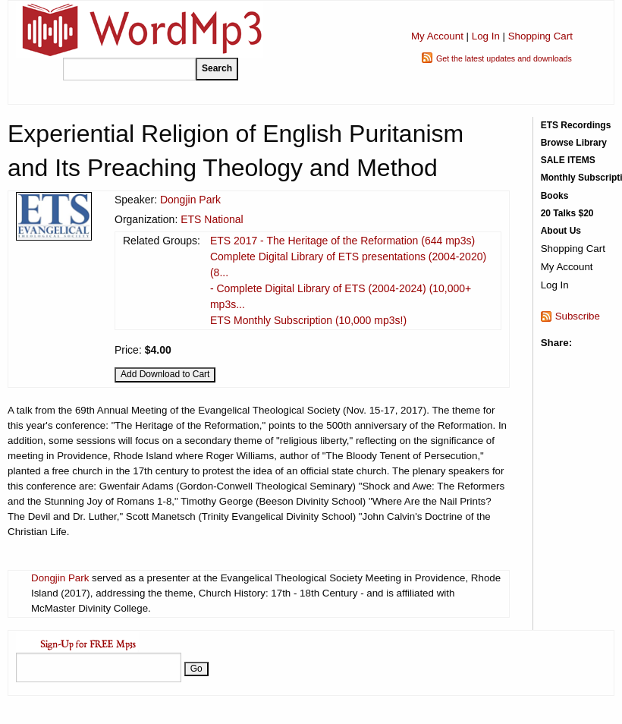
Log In (486, 36)
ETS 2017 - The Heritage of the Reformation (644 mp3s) (342, 241)
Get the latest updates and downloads (504, 58)
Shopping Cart (540, 36)
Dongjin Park (190, 200)
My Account (437, 36)
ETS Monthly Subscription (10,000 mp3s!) (308, 320)
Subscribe (577, 316)
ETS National (212, 219)
